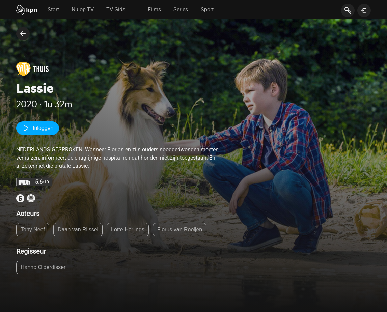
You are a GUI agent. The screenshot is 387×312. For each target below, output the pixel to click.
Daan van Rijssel (78, 229)
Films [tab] (154, 9)
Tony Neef (33, 229)
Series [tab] (180, 9)
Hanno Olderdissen (44, 267)
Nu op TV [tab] (83, 9)
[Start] (26, 10)
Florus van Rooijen (179, 229)
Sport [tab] (207, 9)
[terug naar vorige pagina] (23, 33)
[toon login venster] (364, 10)
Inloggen (37, 128)
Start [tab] (53, 9)
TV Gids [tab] (115, 9)
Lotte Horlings (127, 229)
